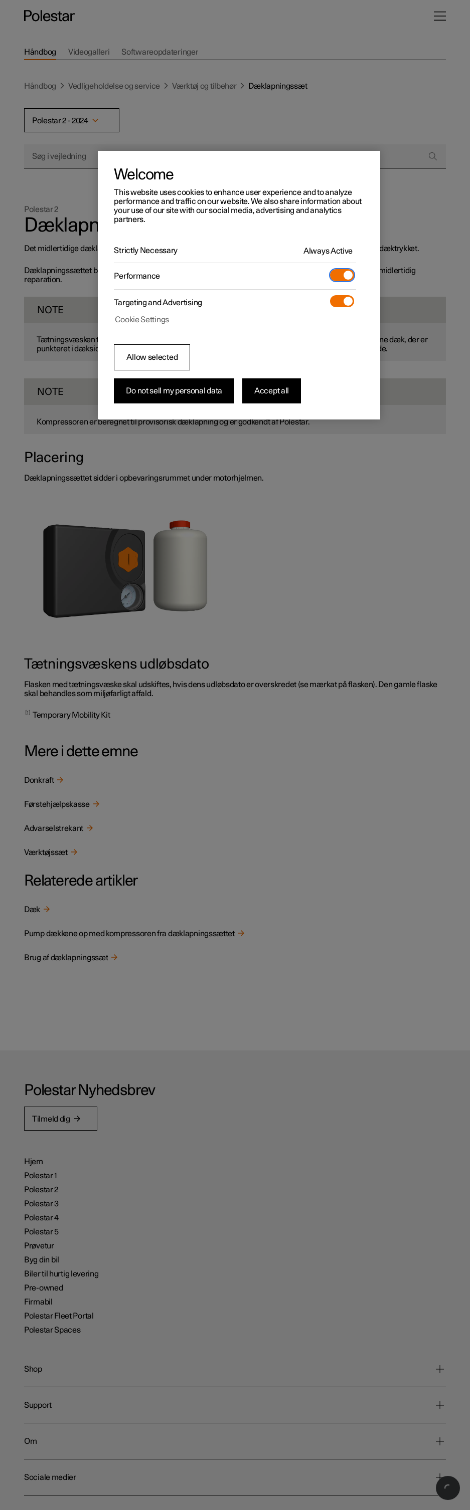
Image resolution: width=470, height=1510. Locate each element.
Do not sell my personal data (174, 391)
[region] (239, 285)
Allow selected (152, 357)
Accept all (271, 391)
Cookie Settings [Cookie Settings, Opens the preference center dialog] (142, 320)
